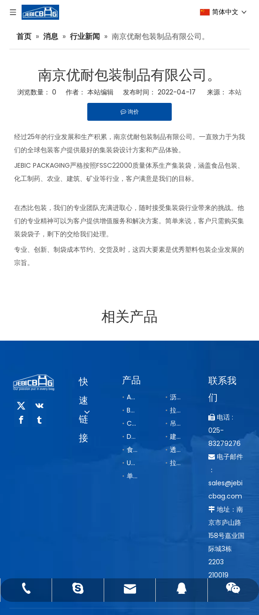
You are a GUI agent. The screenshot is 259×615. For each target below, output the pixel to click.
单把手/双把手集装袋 (132, 476)
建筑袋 (175, 436)
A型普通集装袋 (132, 397)
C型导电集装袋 (132, 423)
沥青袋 (175, 397)
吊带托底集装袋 (175, 423)
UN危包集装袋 (132, 462)
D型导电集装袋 (132, 436)
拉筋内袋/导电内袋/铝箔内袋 (175, 462)
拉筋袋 (175, 410)
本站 (235, 92)
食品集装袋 (132, 449)
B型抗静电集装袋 (132, 410)
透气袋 (175, 449)
